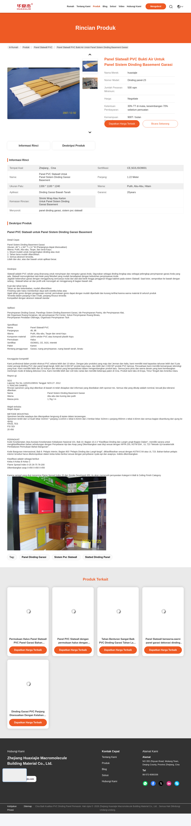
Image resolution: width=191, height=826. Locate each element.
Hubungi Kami (134, 6)
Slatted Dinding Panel (97, 557)
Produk (96, 6)
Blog (105, 6)
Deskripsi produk (73, 145)
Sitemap (28, 806)
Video (121, 6)
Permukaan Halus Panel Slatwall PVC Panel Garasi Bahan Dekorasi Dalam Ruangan (28, 641)
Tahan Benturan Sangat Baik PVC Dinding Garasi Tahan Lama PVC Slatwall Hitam (118, 641)
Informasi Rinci (28, 145)
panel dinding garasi (34, 557)
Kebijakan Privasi (12, 808)
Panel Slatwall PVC (43, 47)
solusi (113, 6)
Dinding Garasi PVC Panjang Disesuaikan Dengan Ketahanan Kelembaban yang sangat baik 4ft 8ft (28, 713)
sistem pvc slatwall (65, 557)
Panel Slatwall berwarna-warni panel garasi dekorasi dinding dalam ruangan (163, 641)
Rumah (70, 6)
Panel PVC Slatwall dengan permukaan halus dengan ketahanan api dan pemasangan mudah (73, 641)
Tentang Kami (83, 6)
